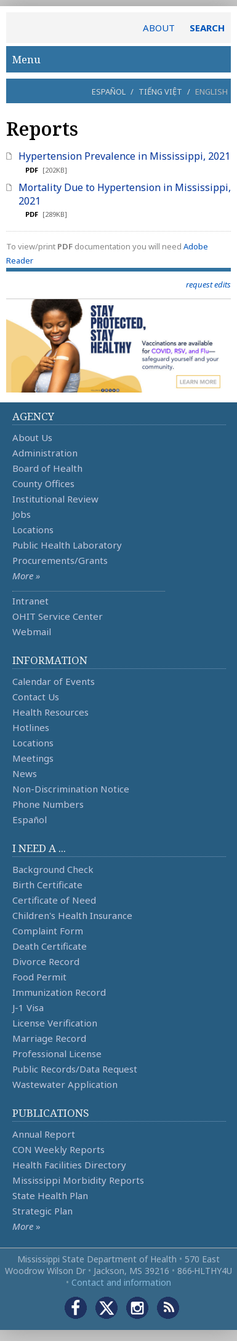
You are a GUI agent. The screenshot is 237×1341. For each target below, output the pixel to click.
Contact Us (35, 696)
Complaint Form (47, 931)
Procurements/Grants (60, 560)
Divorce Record (45, 961)
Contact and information (121, 1282)
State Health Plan (50, 1195)
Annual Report (43, 1134)
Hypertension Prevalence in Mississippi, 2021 (124, 156)
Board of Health (47, 468)
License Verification (54, 1023)
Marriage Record (49, 1038)
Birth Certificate (47, 884)
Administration (45, 453)
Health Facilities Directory (69, 1165)
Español (109, 91)
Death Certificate (49, 946)
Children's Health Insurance (72, 915)
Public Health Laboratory (67, 545)
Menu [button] (118, 59)
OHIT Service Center (57, 616)
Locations (33, 529)
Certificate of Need (54, 900)
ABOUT (159, 28)
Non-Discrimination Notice (70, 789)
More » (26, 575)
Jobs (21, 514)
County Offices (43, 483)
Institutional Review (55, 499)
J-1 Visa (28, 1007)
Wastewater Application (65, 1084)
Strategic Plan (42, 1211)
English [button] (211, 91)
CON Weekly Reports (58, 1149)
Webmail (31, 631)
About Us (32, 437)
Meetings (33, 758)
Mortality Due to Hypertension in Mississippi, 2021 (124, 194)
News (24, 773)
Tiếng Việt (160, 91)
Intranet (30, 601)
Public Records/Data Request (74, 1069)
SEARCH (207, 28)
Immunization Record (59, 992)
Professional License (57, 1053)
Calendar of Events (53, 681)
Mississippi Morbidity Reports (78, 1180)
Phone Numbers (48, 804)
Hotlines (30, 727)
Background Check (53, 869)
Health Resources (50, 712)
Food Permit (39, 977)
